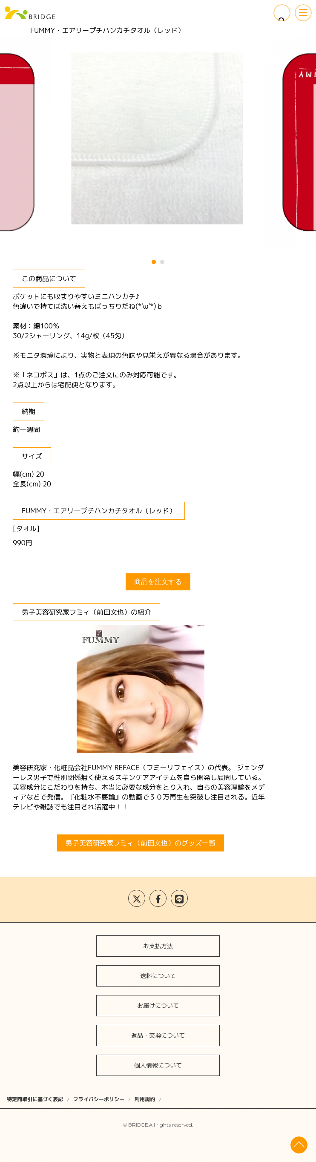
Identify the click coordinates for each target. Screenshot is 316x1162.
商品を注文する (158, 581)
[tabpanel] (158, 140)
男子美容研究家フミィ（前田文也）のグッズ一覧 (140, 843)
